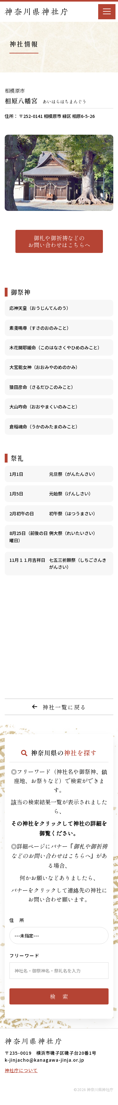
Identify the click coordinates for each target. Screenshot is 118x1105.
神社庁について (21, 1070)
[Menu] (107, 12)
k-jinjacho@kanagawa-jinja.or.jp (44, 1060)
